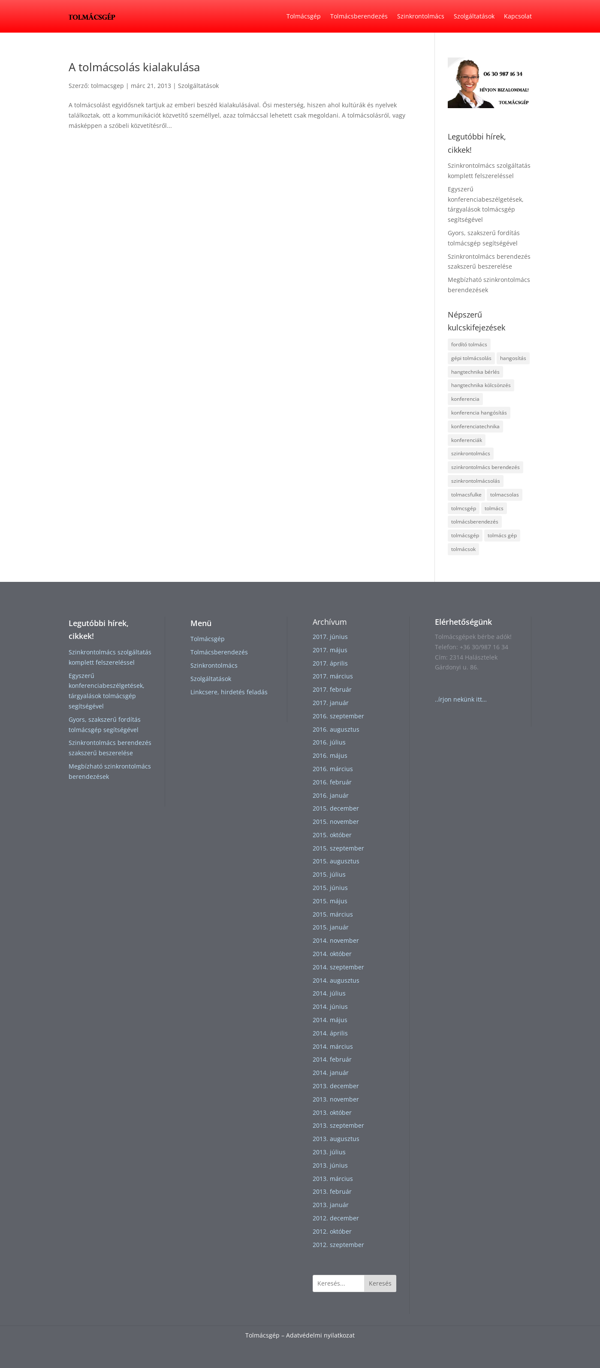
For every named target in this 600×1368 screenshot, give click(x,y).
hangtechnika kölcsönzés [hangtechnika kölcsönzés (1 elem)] (481, 385)
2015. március (333, 914)
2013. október (332, 1112)
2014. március (333, 1046)
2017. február (332, 689)
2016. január (331, 795)
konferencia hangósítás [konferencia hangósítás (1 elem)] (479, 412)
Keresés (380, 1283)
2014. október (332, 954)
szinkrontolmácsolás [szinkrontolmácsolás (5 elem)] (475, 480)
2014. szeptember (338, 967)
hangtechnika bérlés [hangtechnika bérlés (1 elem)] (475, 371)
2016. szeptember (338, 716)
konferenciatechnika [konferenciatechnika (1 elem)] (475, 426)
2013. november (336, 1099)
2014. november (336, 940)
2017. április (330, 663)
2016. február (332, 782)
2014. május (330, 1020)
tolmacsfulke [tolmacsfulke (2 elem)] (466, 494)
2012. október (332, 1231)
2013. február (332, 1191)
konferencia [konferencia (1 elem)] (465, 399)
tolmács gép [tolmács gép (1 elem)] (502, 535)
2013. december (336, 1086)
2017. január (331, 703)
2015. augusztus (336, 861)
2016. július (329, 742)
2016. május (330, 755)
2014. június (330, 1006)
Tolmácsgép (303, 16)
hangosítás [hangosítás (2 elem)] (513, 358)
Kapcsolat (518, 16)
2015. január (331, 927)
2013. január (331, 1205)
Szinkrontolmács (420, 16)
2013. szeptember (338, 1125)
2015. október (332, 835)
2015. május (330, 901)
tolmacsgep (107, 86)
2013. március (333, 1178)
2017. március (333, 676)
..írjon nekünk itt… (461, 699)
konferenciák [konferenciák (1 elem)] (466, 440)
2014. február (332, 1059)
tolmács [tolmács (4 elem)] (494, 508)
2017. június (330, 637)
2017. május (330, 650)
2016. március (333, 769)
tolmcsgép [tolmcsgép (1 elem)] (463, 508)
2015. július (329, 874)
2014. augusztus (336, 980)
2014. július (329, 993)
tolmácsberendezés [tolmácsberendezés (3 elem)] (474, 521)
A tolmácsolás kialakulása (134, 67)
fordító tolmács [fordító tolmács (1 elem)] (469, 344)
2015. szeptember (338, 848)
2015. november (336, 821)
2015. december (336, 808)
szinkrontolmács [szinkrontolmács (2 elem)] (470, 453)
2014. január (331, 1072)
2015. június (330, 888)
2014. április (330, 1033)
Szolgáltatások (474, 16)
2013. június (330, 1165)
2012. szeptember (338, 1245)
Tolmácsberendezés (359, 16)
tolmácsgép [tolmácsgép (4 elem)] (465, 535)
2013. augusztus (336, 1139)
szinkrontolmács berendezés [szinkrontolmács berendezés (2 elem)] (485, 467)
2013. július (329, 1152)
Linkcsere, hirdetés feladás (229, 692)
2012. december (336, 1218)
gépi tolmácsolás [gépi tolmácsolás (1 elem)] (471, 358)
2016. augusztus (336, 729)
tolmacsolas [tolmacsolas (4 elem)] (504, 494)
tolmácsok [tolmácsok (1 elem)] (463, 549)
